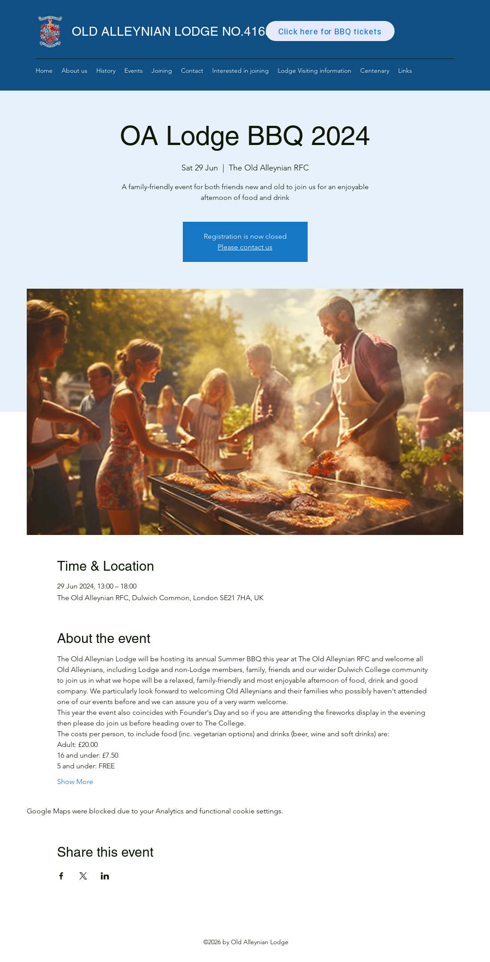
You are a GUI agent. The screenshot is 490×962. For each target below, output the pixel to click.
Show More (75, 781)
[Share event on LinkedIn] (105, 875)
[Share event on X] (83, 875)
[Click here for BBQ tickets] (330, 31)
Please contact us (245, 247)
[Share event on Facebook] (61, 875)
